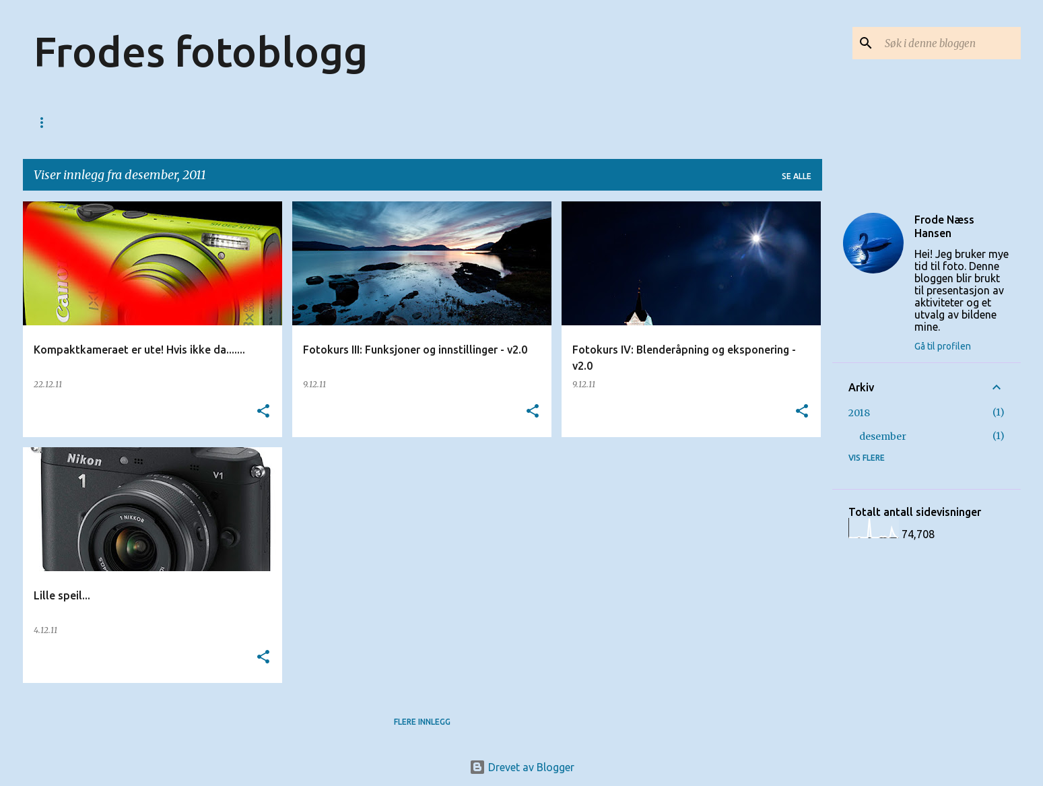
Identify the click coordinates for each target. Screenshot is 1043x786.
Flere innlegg (422, 721)
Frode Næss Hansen (944, 226)
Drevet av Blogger (521, 767)
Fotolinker (231, 122)
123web (107, 122)
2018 (859, 413)
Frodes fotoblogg (201, 51)
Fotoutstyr (392, 122)
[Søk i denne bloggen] (950, 43)
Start (47, 122)
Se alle (796, 176)
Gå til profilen (942, 346)
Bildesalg (310, 122)
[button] (263, 412)
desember (882, 436)
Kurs (163, 122)
